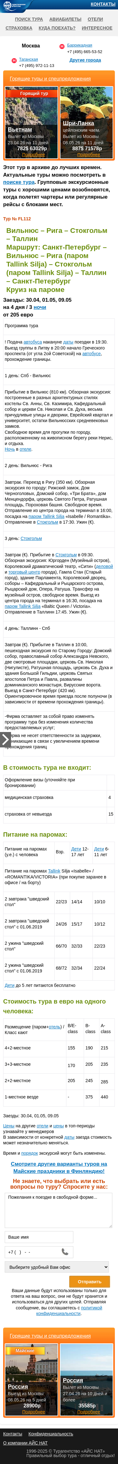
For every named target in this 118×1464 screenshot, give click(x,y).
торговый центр (24, 572)
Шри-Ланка (78, 123)
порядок (29, 1153)
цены (58, 1125)
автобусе (91, 353)
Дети (76, 848)
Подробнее (33, 1411)
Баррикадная (79, 45)
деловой (104, 566)
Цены (8, 1125)
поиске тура (19, 182)
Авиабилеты (65, 19)
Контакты (103, 4)
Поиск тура (29, 19)
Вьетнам (20, 129)
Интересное (97, 27)
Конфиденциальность (50, 1433)
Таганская (28, 59)
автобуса (33, 341)
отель (54, 1026)
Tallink (54, 870)
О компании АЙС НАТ (25, 1442)
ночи (40, 307)
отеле (25, 449)
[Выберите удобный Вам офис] (57, 1267)
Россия (18, 1387)
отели (42, 1125)
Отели (95, 19)
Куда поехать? (57, 27)
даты (68, 341)
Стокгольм (47, 522)
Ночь (10, 449)
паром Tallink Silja (47, 516)
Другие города (85, 60)
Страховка (19, 27)
